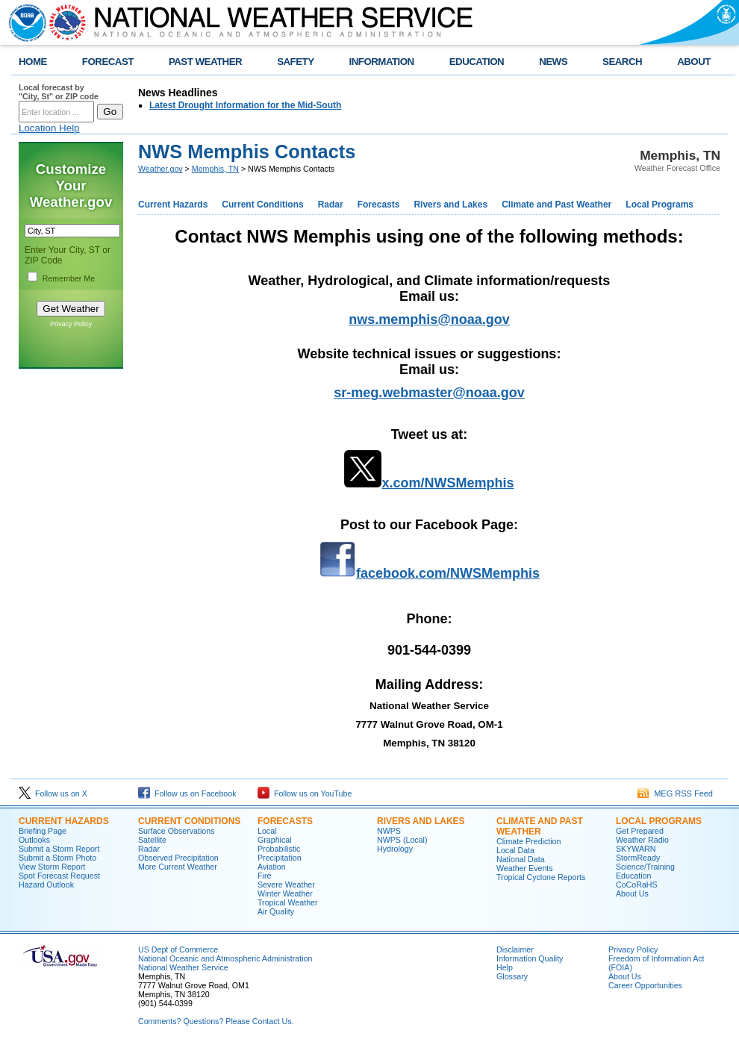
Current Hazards (173, 204)
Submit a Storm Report (59, 848)
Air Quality (276, 911)
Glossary (512, 976)
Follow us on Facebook (187, 793)
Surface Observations (176, 830)
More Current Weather (177, 866)
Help (504, 967)
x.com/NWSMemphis (447, 482)
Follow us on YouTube (305, 793)
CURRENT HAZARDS (64, 821)
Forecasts (379, 204)
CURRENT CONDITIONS (189, 821)
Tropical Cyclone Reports (540, 877)
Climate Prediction (528, 841)
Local (267, 830)
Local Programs (659, 204)
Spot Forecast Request (59, 875)
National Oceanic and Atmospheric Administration (225, 958)
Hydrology (395, 848)
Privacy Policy (71, 324)
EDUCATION (476, 61)
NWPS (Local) (402, 839)
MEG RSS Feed (675, 793)
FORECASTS (285, 821)
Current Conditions (262, 204)
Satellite (152, 839)
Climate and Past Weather (556, 204)
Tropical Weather (288, 902)
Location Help (49, 128)
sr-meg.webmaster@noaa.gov (429, 392)
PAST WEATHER (205, 61)
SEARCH (622, 61)
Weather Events (524, 868)
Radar (330, 204)
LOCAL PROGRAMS (659, 821)
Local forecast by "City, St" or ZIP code (59, 92)
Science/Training (645, 866)
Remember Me (69, 278)
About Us (632, 893)
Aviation (272, 866)
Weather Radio (642, 839)
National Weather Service (183, 967)
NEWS (553, 61)
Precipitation (280, 857)
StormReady (638, 857)
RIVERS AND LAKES (421, 821)
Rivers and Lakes (450, 204)
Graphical (275, 839)
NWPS (389, 830)
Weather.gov (160, 168)
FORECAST (108, 61)
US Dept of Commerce (178, 949)
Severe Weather (286, 884)
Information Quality (529, 958)
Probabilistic (279, 848)
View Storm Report (52, 866)
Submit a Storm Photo (57, 857)
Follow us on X (53, 793)
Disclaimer (515, 949)
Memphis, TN (215, 168)
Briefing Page (42, 830)
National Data (520, 859)
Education (633, 875)
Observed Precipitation (178, 857)
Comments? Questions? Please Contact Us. (215, 1021)
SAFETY (295, 61)
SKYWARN (635, 848)
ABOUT (694, 61)
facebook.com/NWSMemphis (448, 573)
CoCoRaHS (637, 884)
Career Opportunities (645, 985)
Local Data (515, 850)
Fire (264, 875)
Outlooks (34, 839)
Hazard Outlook (46, 884)
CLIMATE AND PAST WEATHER (539, 826)
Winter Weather (285, 893)
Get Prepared (640, 830)
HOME (33, 61)
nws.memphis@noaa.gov (429, 319)
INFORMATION (381, 61)
